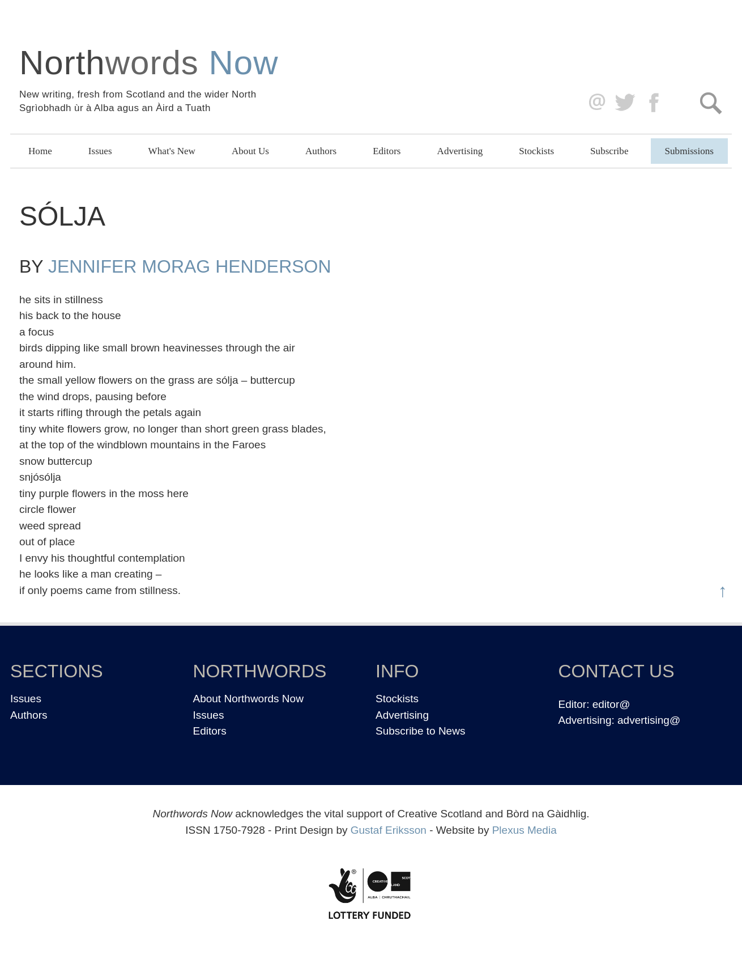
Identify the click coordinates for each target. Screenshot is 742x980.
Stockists (536, 151)
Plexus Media (524, 830)
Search (710, 103)
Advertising (460, 151)
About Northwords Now (248, 699)
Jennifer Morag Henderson (189, 266)
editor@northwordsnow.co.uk (594, 103)
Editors (386, 151)
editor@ (611, 704)
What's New (171, 151)
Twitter (624, 103)
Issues (100, 151)
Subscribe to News (420, 731)
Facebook (655, 103)
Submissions (689, 151)
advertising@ (648, 720)
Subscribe (609, 151)
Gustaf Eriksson (389, 830)
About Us (250, 151)
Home (40, 151)
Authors (320, 151)
